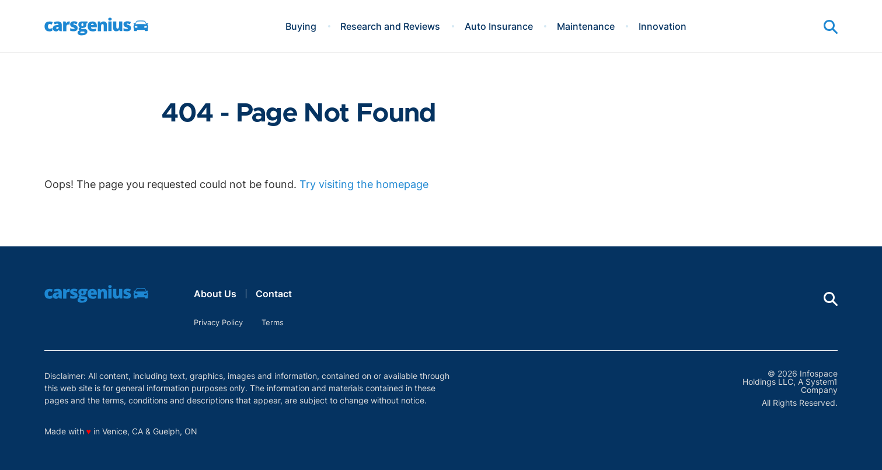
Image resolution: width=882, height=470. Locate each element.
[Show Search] (831, 27)
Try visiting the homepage (363, 184)
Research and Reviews (390, 26)
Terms (273, 322)
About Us (215, 293)
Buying (300, 26)
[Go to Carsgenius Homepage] (96, 27)
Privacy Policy (218, 322)
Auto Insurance (499, 26)
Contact (274, 293)
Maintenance (586, 26)
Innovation (662, 26)
